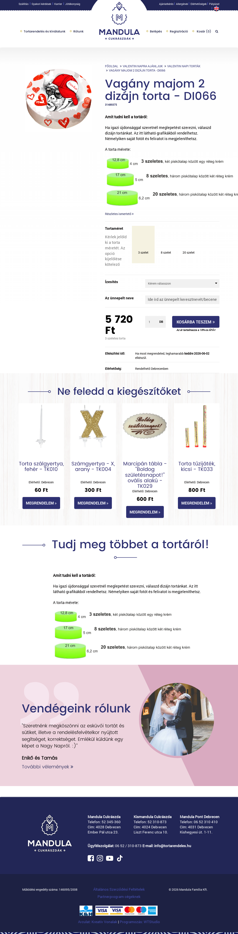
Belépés (156, 32)
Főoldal (111, 66)
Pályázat (214, 5)
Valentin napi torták (183, 66)
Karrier (58, 5)
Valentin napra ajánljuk (143, 66)
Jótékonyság (72, 5)
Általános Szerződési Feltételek (119, 889)
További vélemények (47, 766)
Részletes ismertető (119, 214)
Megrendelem (41, 503)
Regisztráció (179, 32)
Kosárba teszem (196, 321)
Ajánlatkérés (166, 5)
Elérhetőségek (199, 5)
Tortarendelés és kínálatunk (44, 32)
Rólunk (78, 32)
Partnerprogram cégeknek (119, 896)
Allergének (182, 5)
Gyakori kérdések (41, 5)
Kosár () (203, 32)
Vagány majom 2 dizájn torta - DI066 (137, 70)
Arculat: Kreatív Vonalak (98, 921)
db (161, 322)
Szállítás (23, 5)
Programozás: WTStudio (140, 921)
